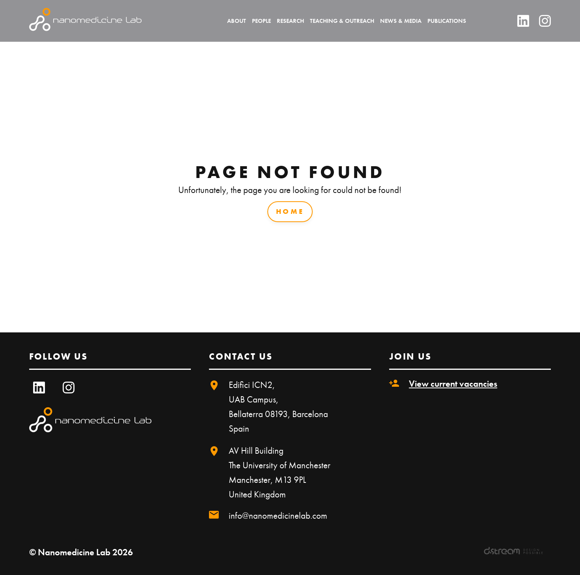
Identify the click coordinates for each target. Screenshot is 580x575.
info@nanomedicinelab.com (278, 515)
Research (290, 21)
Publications (446, 21)
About (236, 21)
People (261, 21)
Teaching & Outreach (342, 21)
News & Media (400, 21)
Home (290, 211)
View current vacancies (453, 384)
